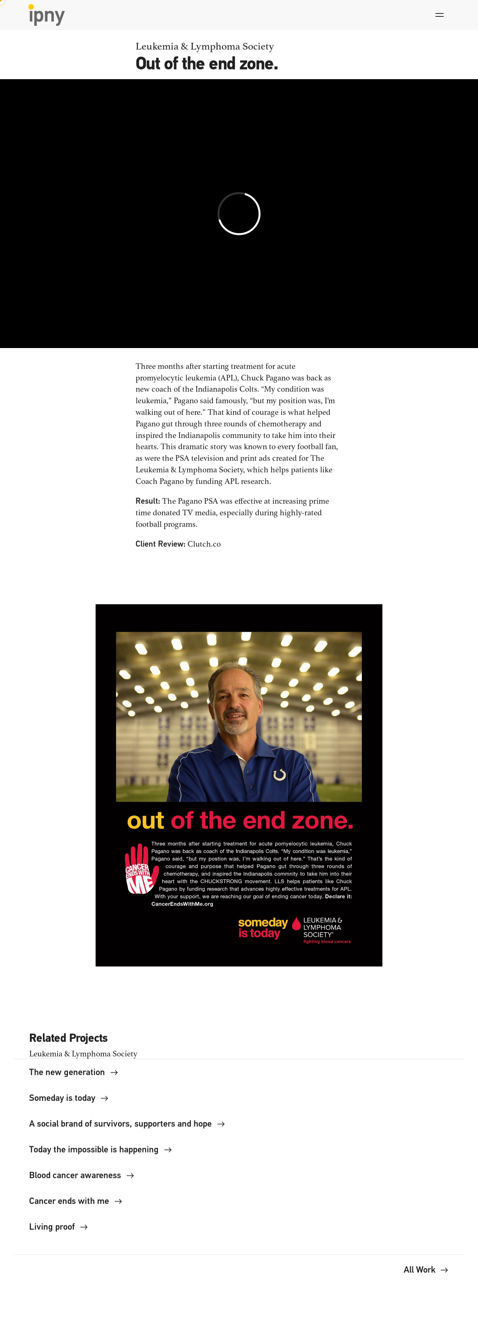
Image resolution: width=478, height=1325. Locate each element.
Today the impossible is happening (100, 1153)
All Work (426, 1273)
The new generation (73, 1076)
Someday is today (69, 1101)
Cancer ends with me (75, 1204)
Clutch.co (204, 547)
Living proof (58, 1230)
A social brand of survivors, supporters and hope (127, 1127)
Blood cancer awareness (81, 1179)
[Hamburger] (439, 14)
